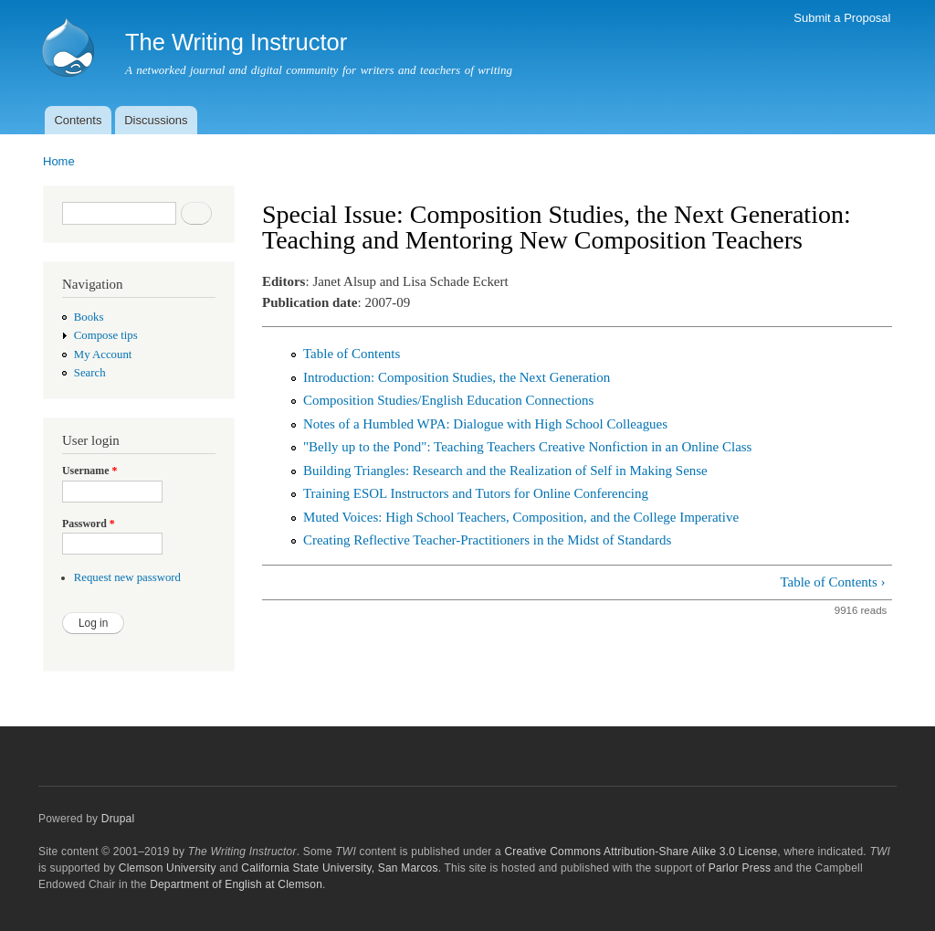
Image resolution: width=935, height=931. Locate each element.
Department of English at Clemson (236, 884)
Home (59, 161)
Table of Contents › (832, 582)
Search (90, 372)
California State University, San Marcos (339, 868)
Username (89, 470)
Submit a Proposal (841, 18)
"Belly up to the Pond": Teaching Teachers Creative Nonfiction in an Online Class (527, 446)
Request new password (127, 577)
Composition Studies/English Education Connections (448, 400)
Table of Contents (351, 353)
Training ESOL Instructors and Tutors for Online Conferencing (475, 493)
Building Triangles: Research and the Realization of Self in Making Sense (505, 470)
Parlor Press (740, 868)
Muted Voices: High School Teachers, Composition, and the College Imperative (521, 517)
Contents (77, 120)
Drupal (118, 818)
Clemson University (167, 868)
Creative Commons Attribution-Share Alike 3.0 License (640, 851)
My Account (103, 354)
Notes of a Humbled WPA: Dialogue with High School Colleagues (485, 424)
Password (88, 523)
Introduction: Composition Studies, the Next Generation (456, 377)
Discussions (155, 120)
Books (89, 317)
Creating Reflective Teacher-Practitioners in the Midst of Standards (487, 540)
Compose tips (106, 335)
